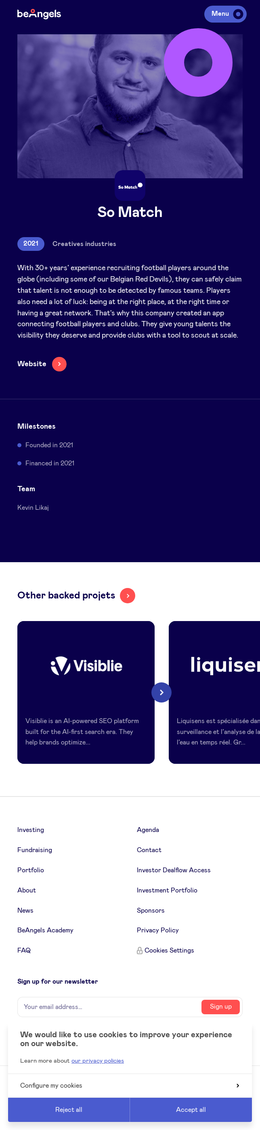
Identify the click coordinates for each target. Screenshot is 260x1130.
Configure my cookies (129, 1085)
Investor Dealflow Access (174, 870)
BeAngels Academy (45, 930)
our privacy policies (97, 1061)
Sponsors (151, 910)
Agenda (148, 830)
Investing (30, 830)
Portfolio (30, 870)
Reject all (68, 1110)
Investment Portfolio (167, 890)
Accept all (191, 1110)
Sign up (221, 1006)
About (26, 890)
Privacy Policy (158, 930)
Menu (226, 13)
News (25, 910)
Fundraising (34, 850)
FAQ (24, 950)
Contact (149, 850)
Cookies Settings (169, 950)
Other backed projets (66, 595)
